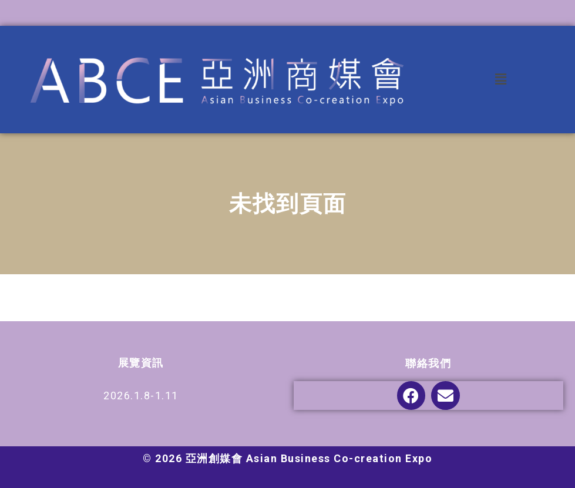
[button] (501, 79)
